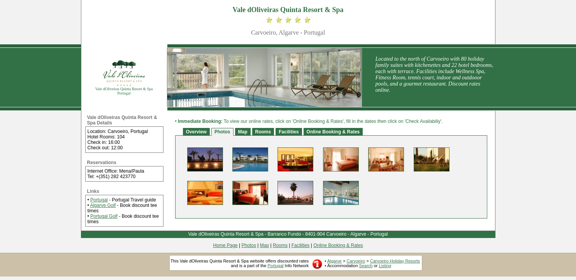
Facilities (289, 132)
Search (366, 265)
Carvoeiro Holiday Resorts (395, 261)
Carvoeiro (355, 261)
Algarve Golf (103, 205)
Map (243, 132)
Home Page (225, 245)
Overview (196, 132)
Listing (385, 265)
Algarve (334, 261)
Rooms (263, 132)
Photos (222, 132)
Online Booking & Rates (333, 132)
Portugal (99, 200)
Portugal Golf (104, 216)
